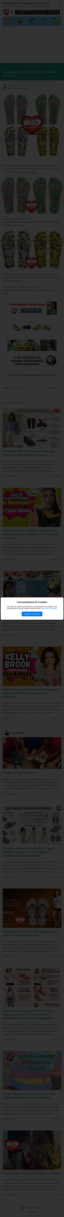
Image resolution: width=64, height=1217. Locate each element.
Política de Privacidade (49, 608)
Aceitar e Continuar (32, 614)
